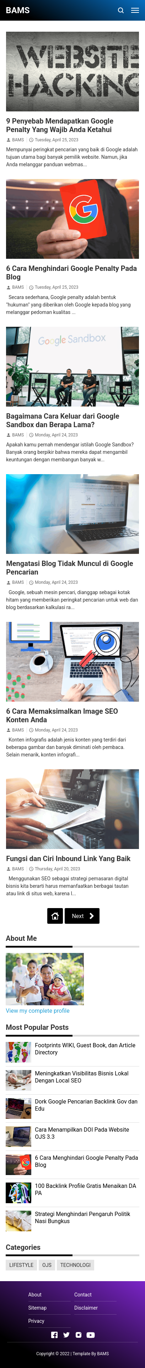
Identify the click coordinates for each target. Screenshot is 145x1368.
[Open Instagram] (78, 1335)
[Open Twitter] (66, 1335)
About (35, 1295)
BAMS (18, 139)
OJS (47, 1265)
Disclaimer (86, 1308)
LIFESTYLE (21, 1265)
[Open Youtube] (90, 1335)
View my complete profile (37, 1010)
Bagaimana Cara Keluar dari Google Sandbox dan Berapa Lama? (62, 420)
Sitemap (37, 1308)
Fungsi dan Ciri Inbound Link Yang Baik (68, 858)
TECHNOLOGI (75, 1265)
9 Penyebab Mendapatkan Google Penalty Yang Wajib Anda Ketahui (59, 125)
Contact (83, 1295)
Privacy (36, 1321)
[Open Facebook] (54, 1335)
